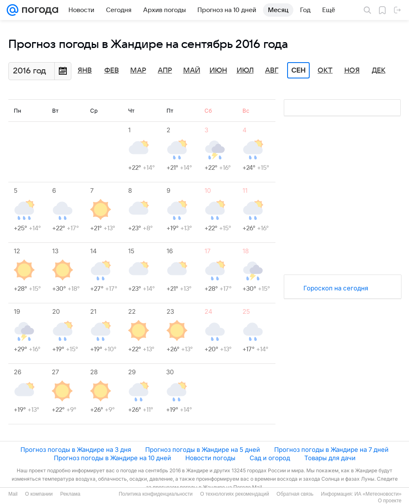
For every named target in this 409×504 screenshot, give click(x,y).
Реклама (70, 494)
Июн (218, 70)
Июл (245, 70)
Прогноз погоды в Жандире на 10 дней (112, 458)
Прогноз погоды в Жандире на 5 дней (202, 450)
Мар (138, 70)
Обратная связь (295, 494)
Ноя (352, 70)
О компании (39, 494)
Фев (111, 70)
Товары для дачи (330, 458)
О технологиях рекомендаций (234, 494)
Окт (325, 70)
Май (191, 70)
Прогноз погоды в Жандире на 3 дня (75, 450)
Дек (379, 70)
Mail (13, 494)
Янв (85, 70)
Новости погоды (210, 458)
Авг (271, 70)
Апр (165, 70)
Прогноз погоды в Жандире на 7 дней (331, 450)
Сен (298, 70)
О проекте (389, 501)
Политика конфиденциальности (155, 494)
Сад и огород (270, 458)
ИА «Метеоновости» (377, 494)
